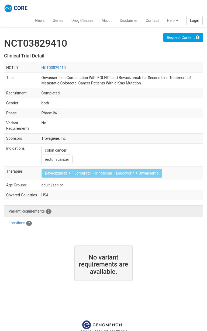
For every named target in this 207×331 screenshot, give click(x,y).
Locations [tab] (20, 223)
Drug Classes (82, 20)
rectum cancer (57, 159)
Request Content (183, 37)
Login (194, 20)
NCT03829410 (54, 68)
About (107, 20)
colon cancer (56, 150)
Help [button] (172, 20)
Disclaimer (128, 20)
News (39, 20)
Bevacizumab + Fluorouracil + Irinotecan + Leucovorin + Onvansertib (102, 173)
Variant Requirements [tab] (30, 211)
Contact (152, 20)
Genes (58, 20)
